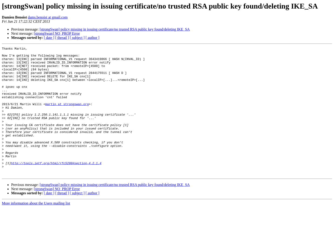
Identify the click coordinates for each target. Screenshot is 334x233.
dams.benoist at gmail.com (48, 17)
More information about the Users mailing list (36, 229)
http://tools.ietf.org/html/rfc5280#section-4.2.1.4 (56, 187)
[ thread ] (62, 38)
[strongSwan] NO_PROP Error (57, 33)
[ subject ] (77, 38)
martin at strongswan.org (67, 116)
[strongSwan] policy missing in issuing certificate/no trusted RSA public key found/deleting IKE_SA (115, 29)
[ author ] (93, 38)
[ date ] (49, 38)
